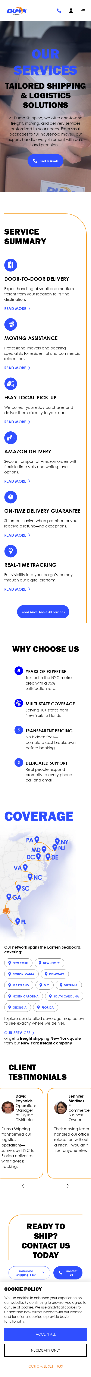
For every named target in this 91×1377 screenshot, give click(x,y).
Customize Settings (45, 1366)
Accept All (46, 1334)
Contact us (68, 1272)
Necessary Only (45, 1350)
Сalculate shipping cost (31, 1272)
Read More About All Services (43, 612)
